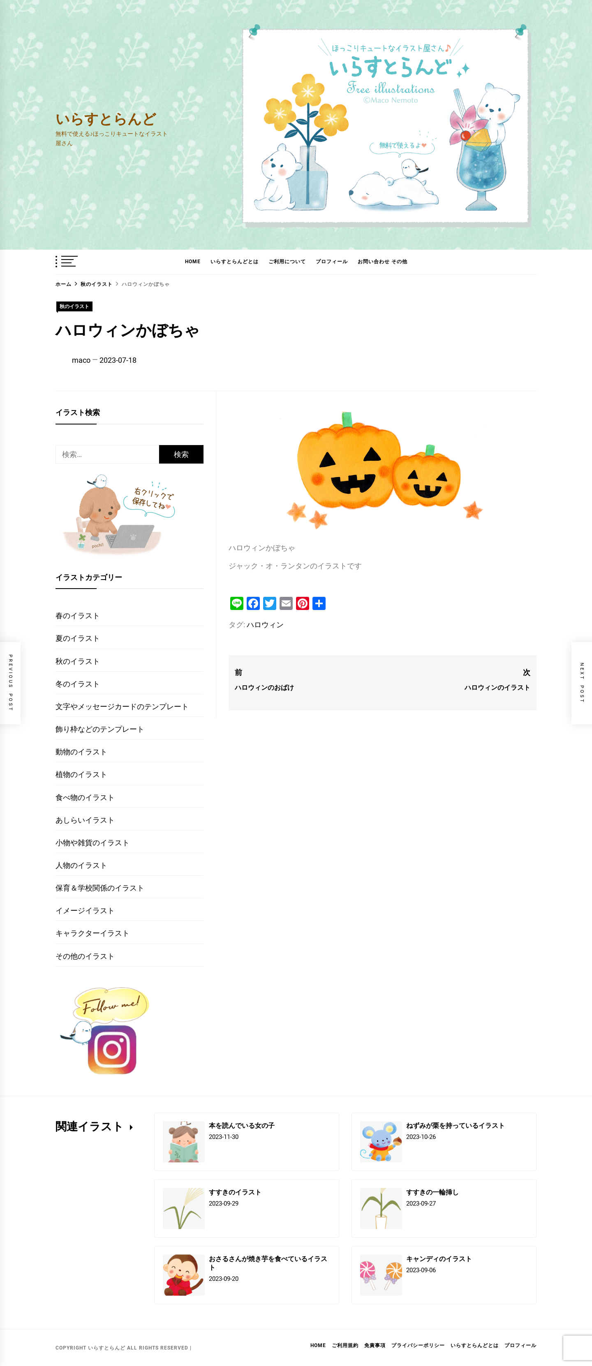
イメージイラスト (85, 910)
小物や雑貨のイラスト (93, 842)
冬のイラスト (78, 684)
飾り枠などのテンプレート (100, 729)
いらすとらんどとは (234, 261)
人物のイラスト (81, 865)
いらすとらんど (106, 118)
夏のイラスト (78, 638)
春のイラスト (78, 615)
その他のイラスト (85, 956)
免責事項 (375, 1345)
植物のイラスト (81, 774)
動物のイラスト (81, 751)
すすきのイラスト (235, 1192)
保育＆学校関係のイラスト (100, 888)
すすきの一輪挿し (432, 1192)
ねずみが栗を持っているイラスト (455, 1125)
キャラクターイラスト (93, 933)
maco (81, 360)
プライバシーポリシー (418, 1345)
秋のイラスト (74, 306)
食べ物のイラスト (85, 797)
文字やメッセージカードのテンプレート (122, 706)
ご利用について (287, 261)
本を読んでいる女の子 (242, 1125)
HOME (193, 261)
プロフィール (332, 261)
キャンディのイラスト (439, 1258)
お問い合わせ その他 (382, 261)
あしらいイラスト (85, 820)
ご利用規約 (345, 1345)
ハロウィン (265, 624)
